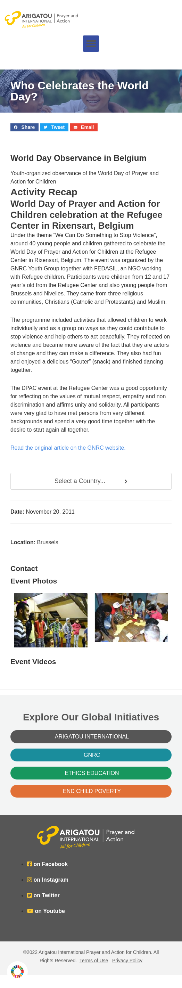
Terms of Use (94, 960)
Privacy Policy (127, 960)
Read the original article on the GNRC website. (68, 448)
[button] (91, 43)
